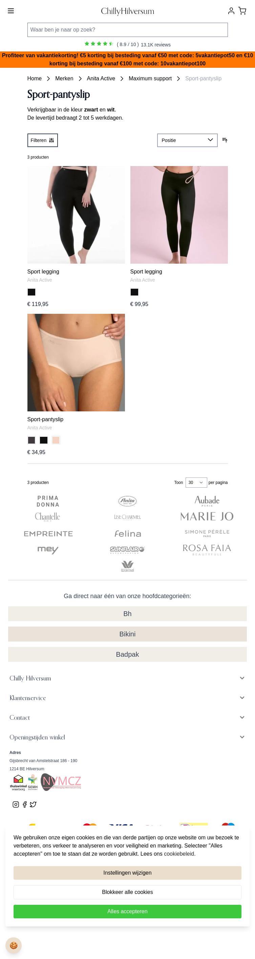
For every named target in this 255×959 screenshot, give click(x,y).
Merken (64, 78)
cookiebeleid (179, 854)
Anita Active (101, 78)
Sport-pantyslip (203, 78)
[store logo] (127, 11)
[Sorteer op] (187, 140)
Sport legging (43, 271)
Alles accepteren (127, 911)
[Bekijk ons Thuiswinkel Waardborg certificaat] (18, 783)
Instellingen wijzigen (127, 873)
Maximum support (150, 78)
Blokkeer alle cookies (127, 892)
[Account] (231, 11)
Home (34, 78)
